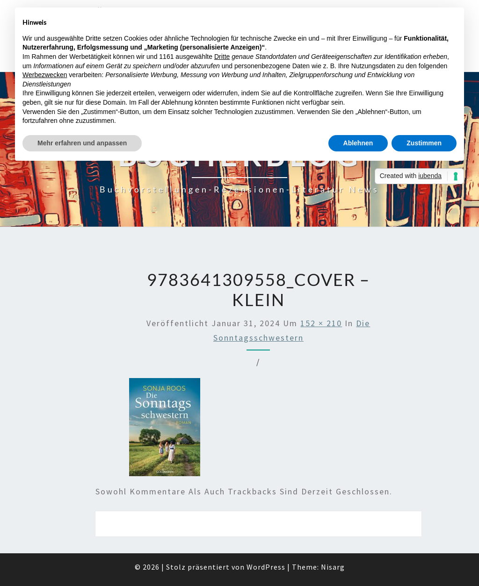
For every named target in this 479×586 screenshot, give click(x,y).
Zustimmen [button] (424, 143)
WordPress (266, 567)
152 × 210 (321, 323)
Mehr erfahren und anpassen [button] (82, 143)
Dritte (222, 56)
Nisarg (333, 567)
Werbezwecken (44, 75)
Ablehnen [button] (358, 143)
